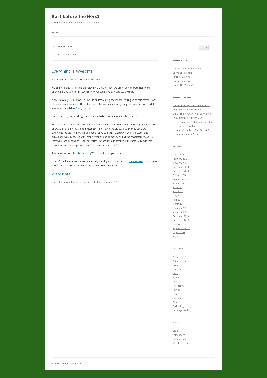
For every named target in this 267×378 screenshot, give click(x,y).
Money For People (191, 134)
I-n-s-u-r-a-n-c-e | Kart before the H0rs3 (193, 121)
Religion (177, 297)
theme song (84, 153)
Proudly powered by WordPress (67, 363)
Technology (179, 306)
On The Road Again (182, 80)
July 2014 (177, 187)
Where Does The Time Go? (195, 130)
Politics (176, 289)
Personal (177, 277)
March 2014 (178, 203)
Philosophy (178, 285)
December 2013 (181, 216)
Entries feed (179, 334)
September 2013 (181, 228)
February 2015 (180, 158)
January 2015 (179, 162)
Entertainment (84, 181)
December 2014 (181, 166)
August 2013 (179, 232)
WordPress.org (180, 343)
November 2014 (181, 171)
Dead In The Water (192, 109)
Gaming (177, 269)
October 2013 (179, 224)
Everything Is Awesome (72, 71)
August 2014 (179, 183)
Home (55, 32)
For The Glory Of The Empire (187, 68)
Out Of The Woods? (183, 85)
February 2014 (180, 207)
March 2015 (178, 154)
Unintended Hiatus (182, 72)
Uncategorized (180, 310)
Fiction (176, 265)
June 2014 (178, 191)
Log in (176, 330)
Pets (175, 281)
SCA (175, 302)
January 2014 (179, 211)
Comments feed (181, 338)
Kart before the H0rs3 (76, 16)
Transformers (82, 108)
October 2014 (179, 175)
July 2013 (177, 236)
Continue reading (63, 173)
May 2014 (177, 195)
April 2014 (178, 199)
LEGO (96, 181)
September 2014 (181, 179)
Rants (176, 293)
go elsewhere (135, 161)
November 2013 (181, 220)
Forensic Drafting (181, 76)
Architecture (179, 257)
